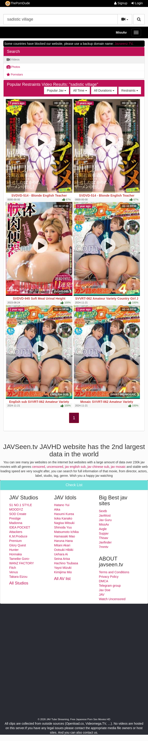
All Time (81, 90)
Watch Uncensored (112, 599)
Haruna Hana (63, 541)
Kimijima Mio (63, 572)
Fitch (12, 567)
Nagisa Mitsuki (64, 523)
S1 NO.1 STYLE (20, 505)
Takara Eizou (18, 576)
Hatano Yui (61, 505)
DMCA (103, 581)
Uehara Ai (61, 554)
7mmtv (103, 547)
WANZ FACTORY (21, 563)
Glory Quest (17, 545)
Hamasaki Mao (64, 536)
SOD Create (17, 514)
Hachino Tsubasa (66, 563)
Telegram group (110, 585)
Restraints (131, 90)
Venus (13, 572)
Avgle (103, 529)
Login (137, 3)
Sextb (103, 511)
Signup (120, 3)
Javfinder (105, 542)
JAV (101, 594)
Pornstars (15, 74)
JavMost (105, 515)
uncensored (55, 466)
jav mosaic (118, 466)
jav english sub (75, 466)
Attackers (15, 532)
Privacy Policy (108, 576)
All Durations (105, 90)
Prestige (15, 518)
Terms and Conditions (114, 572)
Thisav (103, 538)
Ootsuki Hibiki (63, 550)
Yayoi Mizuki (63, 567)
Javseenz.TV (124, 43)
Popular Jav (58, 90)
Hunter (14, 550)
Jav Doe (104, 590)
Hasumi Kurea (64, 514)
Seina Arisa (62, 559)
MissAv (121, 32)
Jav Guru (105, 520)
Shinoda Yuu (63, 527)
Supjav (104, 533)
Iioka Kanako (63, 518)
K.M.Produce (18, 536)
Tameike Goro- (19, 559)
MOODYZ (16, 509)
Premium (15, 541)
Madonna (15, 523)
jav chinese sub (98, 466)
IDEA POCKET (19, 527)
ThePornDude (17, 3)
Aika (57, 509)
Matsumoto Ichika (66, 532)
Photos (13, 67)
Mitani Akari (62, 545)
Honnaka (15, 554)
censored (38, 466)
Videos (13, 59)
